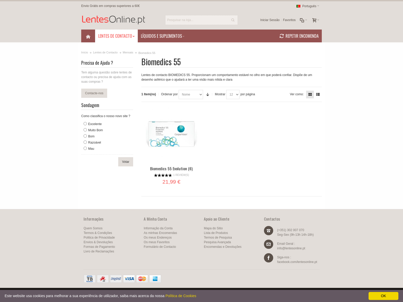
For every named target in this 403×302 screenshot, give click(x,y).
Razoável (94, 142)
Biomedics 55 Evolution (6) (171, 168)
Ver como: (297, 94)
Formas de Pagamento (99, 247)
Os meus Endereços (158, 237)
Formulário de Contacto (160, 247)
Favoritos (289, 20)
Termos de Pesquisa (218, 237)
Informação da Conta (158, 228)
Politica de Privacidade (99, 237)
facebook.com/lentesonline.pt (297, 262)
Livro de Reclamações (99, 251)
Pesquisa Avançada (217, 242)
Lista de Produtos (216, 233)
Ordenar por (169, 94)
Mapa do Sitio (213, 228)
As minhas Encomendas (160, 233)
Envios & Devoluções (98, 242)
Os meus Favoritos (157, 242)
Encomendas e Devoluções (222, 247)
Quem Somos (93, 228)
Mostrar (220, 94)
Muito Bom (95, 130)
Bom (91, 136)
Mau (91, 148)
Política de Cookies (181, 296)
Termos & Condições (98, 233)
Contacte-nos (94, 93)
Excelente (95, 124)
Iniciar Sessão (270, 20)
